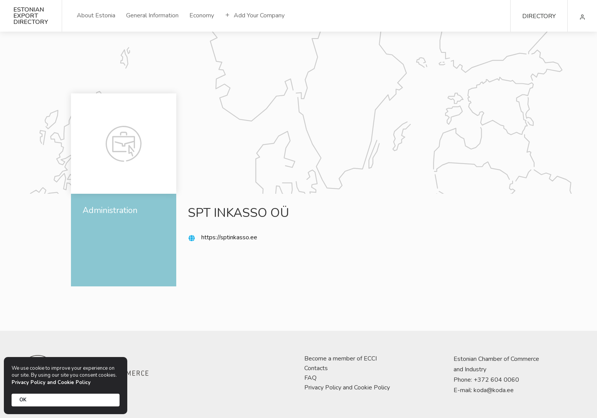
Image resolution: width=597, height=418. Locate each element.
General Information (152, 15)
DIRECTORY (539, 16)
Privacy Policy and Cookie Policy (347, 387)
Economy (201, 15)
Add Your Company (255, 15)
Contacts (316, 368)
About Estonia (96, 15)
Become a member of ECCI (340, 358)
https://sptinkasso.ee (229, 237)
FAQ (310, 378)
